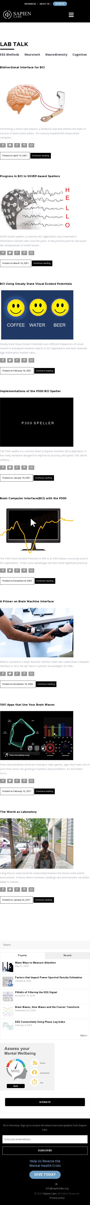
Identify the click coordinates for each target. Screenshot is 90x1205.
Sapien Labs (50, 1193)
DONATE (60, 3)
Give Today (45, 1174)
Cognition (80, 54)
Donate (45, 1102)
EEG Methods (9, 54)
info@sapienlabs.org (57, 1188)
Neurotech (32, 54)
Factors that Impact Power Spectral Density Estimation (48, 977)
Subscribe (45, 1150)
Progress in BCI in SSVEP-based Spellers (30, 176)
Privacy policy (57, 1198)
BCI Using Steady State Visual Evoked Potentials (36, 283)
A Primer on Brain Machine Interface (27, 601)
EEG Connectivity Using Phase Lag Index (40, 1021)
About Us (44, 4)
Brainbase (30, 4)
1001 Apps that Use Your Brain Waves (27, 704)
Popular (22, 955)
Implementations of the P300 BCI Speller (30, 391)
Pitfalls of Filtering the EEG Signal (36, 992)
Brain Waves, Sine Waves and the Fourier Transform (47, 1007)
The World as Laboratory (18, 811)
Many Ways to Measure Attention (35, 962)
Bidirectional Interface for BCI (22, 67)
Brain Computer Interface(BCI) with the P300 (33, 498)
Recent (68, 955)
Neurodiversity (56, 54)
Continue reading (40, 155)
